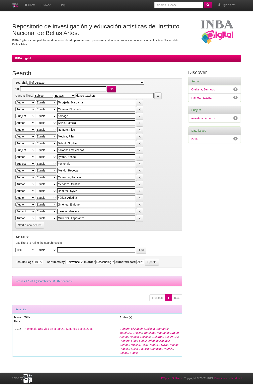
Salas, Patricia (140, 348)
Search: (20, 82)
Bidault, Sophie (128, 352)
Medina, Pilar (139, 344)
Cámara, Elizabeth (131, 328)
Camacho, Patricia (161, 348)
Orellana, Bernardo (156, 328)
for (17, 88)
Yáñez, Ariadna (148, 340)
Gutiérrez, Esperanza (165, 336)
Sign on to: (228, 5)
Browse (47, 5)
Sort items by (56, 262)
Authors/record (125, 262)
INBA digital (23, 58)
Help (63, 5)
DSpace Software (172, 378)
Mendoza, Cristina (130, 332)
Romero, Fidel (128, 340)
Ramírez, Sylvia (158, 344)
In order (89, 262)
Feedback (237, 378)
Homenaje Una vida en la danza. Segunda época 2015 (58, 328)
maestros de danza (203, 118)
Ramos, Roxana (140, 336)
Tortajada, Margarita (156, 332)
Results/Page (24, 262)
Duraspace (221, 378)
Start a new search (29, 225)
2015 (194, 138)
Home (29, 5)
